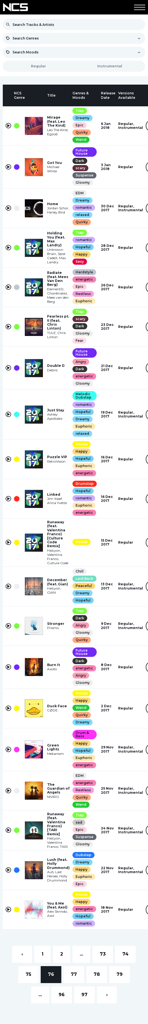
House (82, 444)
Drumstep (85, 484)
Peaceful (84, 586)
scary (80, 168)
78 (97, 974)
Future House (82, 152)
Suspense (84, 175)
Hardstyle (84, 272)
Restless (83, 294)
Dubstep (83, 855)
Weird (81, 139)
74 (125, 954)
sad (79, 822)
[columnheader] (8, 95)
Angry (81, 362)
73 (103, 954)
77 (74, 974)
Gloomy (83, 182)
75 (28, 974)
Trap (80, 111)
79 (120, 974)
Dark (80, 161)
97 (84, 994)
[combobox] (74, 38)
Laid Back (84, 578)
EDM (80, 193)
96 (62, 994)
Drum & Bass (82, 734)
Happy (82, 254)
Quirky (82, 132)
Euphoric (84, 301)
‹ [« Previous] (22, 954)
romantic (84, 207)
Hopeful (83, 247)
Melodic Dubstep (83, 395)
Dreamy (82, 118)
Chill (80, 571)
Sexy (80, 261)
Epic (80, 125)
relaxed (82, 215)
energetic (84, 279)
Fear (79, 340)
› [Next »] (107, 994)
